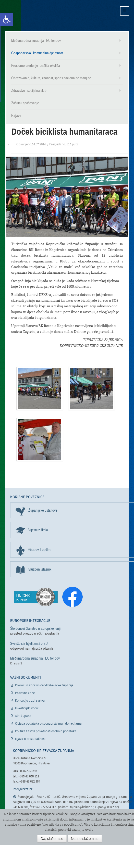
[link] (6, 19)
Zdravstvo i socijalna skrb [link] (28, 90)
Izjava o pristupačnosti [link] (30, 739)
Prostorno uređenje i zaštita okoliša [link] (35, 65)
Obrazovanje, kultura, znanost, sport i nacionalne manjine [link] (51, 78)
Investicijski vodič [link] (27, 708)
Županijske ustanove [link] (42, 510)
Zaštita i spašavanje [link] (25, 103)
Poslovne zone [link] (25, 693)
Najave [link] (16, 115)
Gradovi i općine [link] (39, 549)
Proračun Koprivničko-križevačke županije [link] (44, 685)
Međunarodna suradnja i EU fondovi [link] (36, 40)
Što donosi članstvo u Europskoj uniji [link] (35, 628)
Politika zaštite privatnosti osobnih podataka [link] (45, 731)
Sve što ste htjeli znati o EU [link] (29, 643)
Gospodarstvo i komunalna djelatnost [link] (37, 53)
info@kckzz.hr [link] (22, 789)
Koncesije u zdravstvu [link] (30, 700)
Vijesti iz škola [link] (38, 530)
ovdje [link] (89, 829)
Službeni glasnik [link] (39, 569)
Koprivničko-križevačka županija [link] (30, 15)
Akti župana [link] (23, 716)
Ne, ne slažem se (85, 839)
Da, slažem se (52, 839)
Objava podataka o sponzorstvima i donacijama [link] (48, 723)
